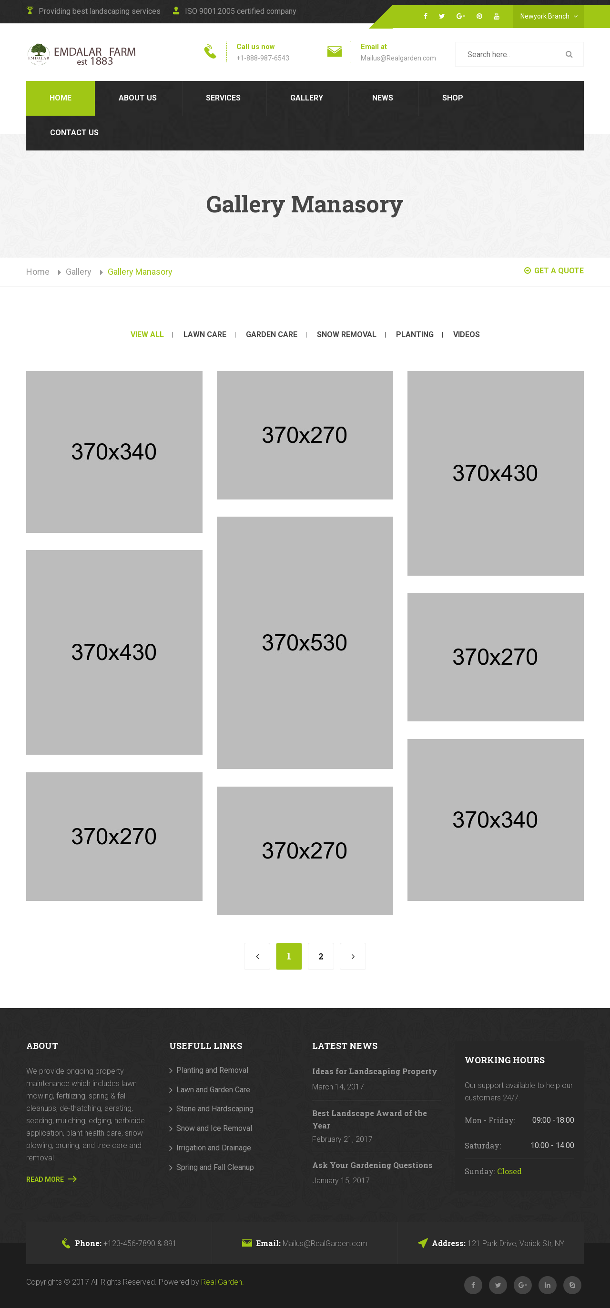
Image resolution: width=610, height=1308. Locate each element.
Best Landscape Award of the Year (369, 1119)
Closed (509, 1171)
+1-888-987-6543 (262, 58)
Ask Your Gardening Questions (372, 1165)
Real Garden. (222, 1282)
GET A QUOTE (554, 270)
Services (223, 97)
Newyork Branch (550, 15)
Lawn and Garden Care (213, 1089)
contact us (74, 132)
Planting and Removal (212, 1070)
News (382, 97)
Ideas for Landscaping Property (374, 1071)
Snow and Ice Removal (214, 1128)
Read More (51, 1179)
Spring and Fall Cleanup (215, 1167)
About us (138, 97)
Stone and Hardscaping (215, 1108)
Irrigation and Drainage (213, 1147)
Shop (452, 97)
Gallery (306, 97)
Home (60, 97)
